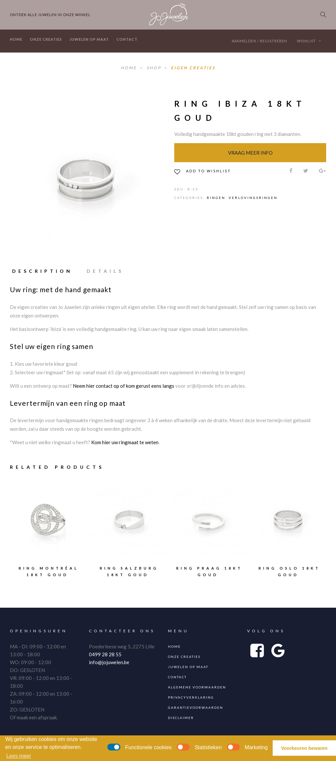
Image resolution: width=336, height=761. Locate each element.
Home (16, 39)
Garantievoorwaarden (195, 707)
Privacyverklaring (191, 697)
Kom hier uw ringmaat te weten (124, 442)
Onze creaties (46, 39)
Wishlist (309, 41)
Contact (126, 39)
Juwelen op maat (89, 39)
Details (105, 271)
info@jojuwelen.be (109, 662)
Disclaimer (181, 718)
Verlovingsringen (253, 198)
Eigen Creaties (193, 67)
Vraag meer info (250, 153)
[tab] (45, 271)
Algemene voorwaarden (197, 687)
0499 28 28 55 (105, 654)
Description (42, 271)
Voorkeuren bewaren (304, 748)
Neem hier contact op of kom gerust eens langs (123, 386)
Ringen (216, 198)
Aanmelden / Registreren (259, 41)
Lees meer (18, 756)
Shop (155, 67)
